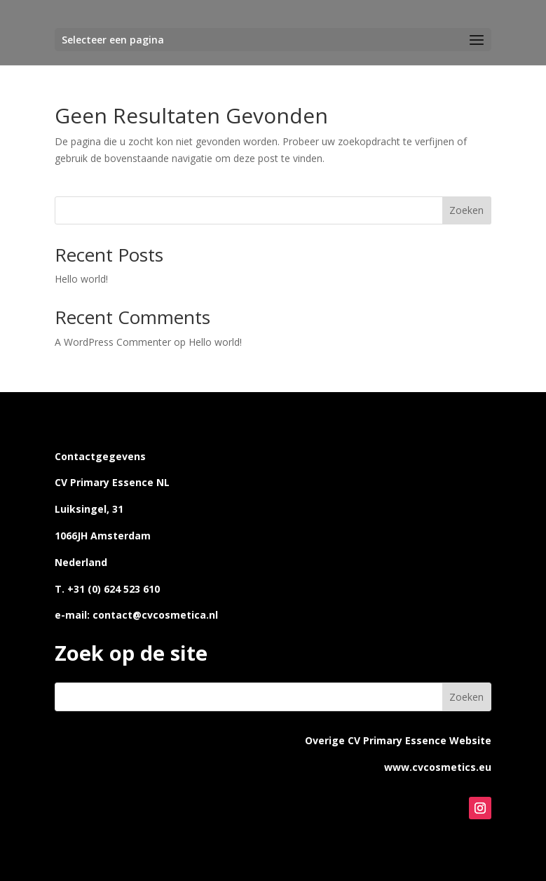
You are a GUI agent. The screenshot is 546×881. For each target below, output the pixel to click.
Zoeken (466, 210)
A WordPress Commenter (113, 342)
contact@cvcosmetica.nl (155, 614)
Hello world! (81, 278)
